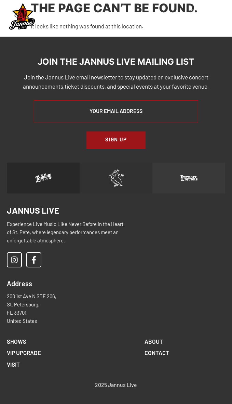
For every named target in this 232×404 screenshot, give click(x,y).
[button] (137, 17)
